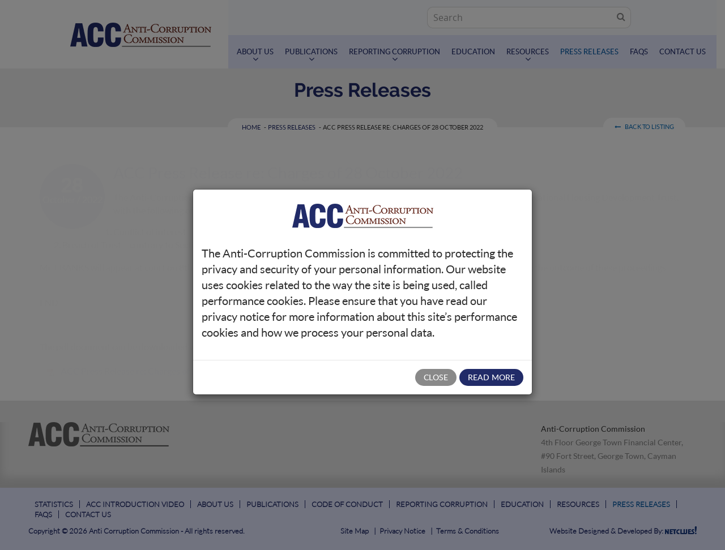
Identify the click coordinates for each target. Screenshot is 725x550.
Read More (491, 377)
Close (436, 377)
